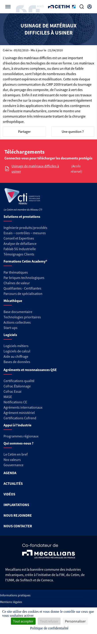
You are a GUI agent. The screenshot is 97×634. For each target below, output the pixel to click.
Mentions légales (11, 602)
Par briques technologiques (24, 277)
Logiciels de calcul (17, 351)
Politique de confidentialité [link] (49, 628)
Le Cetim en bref (16, 454)
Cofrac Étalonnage (17, 386)
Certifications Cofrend (20, 418)
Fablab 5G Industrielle (20, 249)
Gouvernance (13, 465)
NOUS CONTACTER (18, 526)
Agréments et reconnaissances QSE (30, 369)
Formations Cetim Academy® (25, 261)
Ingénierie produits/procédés (25, 227)
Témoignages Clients (19, 254)
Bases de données (17, 362)
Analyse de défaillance (20, 243)
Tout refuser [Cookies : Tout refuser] (49, 621)
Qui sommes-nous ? (18, 443)
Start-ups (10, 327)
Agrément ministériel (19, 412)
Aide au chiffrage (16, 356)
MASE (8, 396)
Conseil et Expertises (19, 238)
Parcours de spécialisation (23, 293)
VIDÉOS (9, 494)
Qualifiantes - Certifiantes (22, 288)
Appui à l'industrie (17, 425)
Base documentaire (18, 311)
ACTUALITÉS (13, 483)
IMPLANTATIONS (16, 505)
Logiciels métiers (16, 346)
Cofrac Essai (12, 391)
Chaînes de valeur (17, 283)
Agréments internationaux (23, 407)
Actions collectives (17, 322)
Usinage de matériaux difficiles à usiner (35, 169)
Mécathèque (13, 300)
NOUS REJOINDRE (18, 515)
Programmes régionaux (21, 436)
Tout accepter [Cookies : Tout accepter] (23, 621)
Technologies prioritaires (22, 317)
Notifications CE (15, 402)
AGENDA (10, 473)
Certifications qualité (19, 381)
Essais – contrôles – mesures (25, 233)
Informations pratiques (15, 595)
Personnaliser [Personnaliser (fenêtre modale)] (75, 621)
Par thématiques (16, 272)
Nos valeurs (12, 459)
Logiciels (10, 334)
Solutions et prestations (22, 216)
